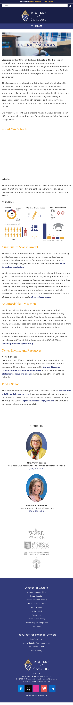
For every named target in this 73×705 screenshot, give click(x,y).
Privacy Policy (31, 695)
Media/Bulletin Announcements (36, 643)
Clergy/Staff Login (36, 639)
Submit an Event (36, 647)
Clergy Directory (37, 596)
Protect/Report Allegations (36, 623)
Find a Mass (36, 607)
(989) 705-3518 (36, 511)
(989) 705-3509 (36, 468)
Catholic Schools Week (29, 370)
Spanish (38, 2)
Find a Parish (36, 611)
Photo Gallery (36, 651)
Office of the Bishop (36, 619)
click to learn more (40, 297)
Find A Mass (48, 2)
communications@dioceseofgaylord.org (42, 679)
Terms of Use (42, 695)
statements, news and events (17, 374)
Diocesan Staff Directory (36, 600)
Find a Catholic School (36, 604)
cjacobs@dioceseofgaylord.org (17, 343)
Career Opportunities (36, 592)
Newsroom (36, 615)
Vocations (36, 626)
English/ (32, 2)
